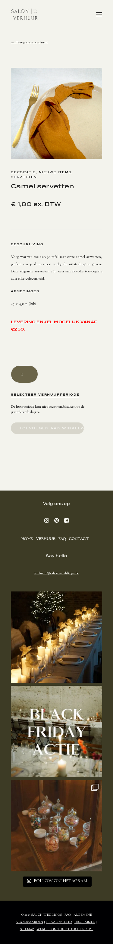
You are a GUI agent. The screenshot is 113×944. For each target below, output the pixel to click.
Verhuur (45, 539)
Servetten (24, 177)
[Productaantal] (24, 374)
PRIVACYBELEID (59, 922)
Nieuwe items (55, 172)
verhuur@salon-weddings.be (56, 573)
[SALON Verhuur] (24, 14)
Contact (79, 539)
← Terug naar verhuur (29, 42)
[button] (99, 14)
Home (27, 539)
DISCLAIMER (84, 922)
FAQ (62, 539)
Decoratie (23, 172)
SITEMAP (27, 929)
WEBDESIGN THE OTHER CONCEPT (64, 929)
